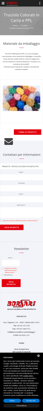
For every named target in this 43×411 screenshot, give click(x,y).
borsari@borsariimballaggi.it (24, 332)
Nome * (21, 172)
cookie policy (28, 376)
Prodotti (24, 25)
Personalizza (21, 406)
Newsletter (8, 275)
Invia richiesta (11, 227)
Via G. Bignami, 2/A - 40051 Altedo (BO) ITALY (21, 322)
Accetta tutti (30, 401)
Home (14, 25)
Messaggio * (21, 205)
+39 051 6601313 (23, 329)
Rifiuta (12, 401)
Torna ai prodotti (27, 132)
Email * (21, 194)
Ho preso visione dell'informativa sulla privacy (20, 221)
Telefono (21, 183)
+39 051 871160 (23, 325)
